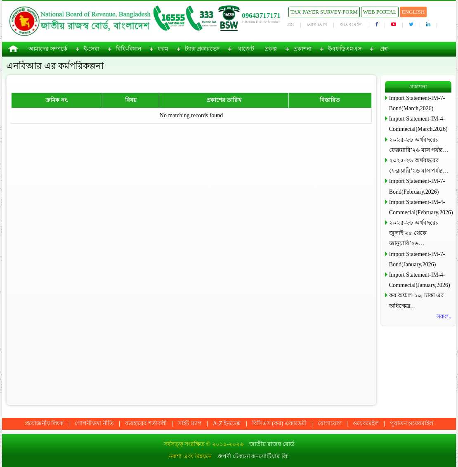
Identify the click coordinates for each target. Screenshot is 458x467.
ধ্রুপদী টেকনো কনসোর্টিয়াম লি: (252, 456)
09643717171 (261, 15)
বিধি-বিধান (128, 49)
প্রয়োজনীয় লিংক (44, 423)
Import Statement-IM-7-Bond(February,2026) (417, 186)
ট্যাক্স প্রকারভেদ (202, 49)
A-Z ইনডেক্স (227, 423)
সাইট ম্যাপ (190, 423)
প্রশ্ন (290, 24)
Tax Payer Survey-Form (324, 12)
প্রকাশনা (302, 49)
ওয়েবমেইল (351, 24)
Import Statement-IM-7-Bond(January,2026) (417, 259)
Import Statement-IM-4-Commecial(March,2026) (418, 124)
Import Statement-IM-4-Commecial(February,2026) (420, 207)
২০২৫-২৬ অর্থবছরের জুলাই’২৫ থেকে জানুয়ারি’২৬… (414, 233)
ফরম (163, 49)
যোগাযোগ (317, 24)
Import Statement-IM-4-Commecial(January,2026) (419, 280)
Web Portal (380, 12)
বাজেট (246, 49)
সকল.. (444, 316)
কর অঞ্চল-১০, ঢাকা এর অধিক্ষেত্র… (416, 300)
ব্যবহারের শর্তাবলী (146, 423)
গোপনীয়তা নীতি (94, 423)
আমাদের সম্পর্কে (47, 49)
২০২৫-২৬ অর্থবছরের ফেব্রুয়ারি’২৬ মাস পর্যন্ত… (419, 145)
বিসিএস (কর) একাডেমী (279, 423)
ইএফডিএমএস (344, 49)
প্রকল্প (270, 49)
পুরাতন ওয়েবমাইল (412, 423)
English (413, 12)
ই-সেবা (92, 49)
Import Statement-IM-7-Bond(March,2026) (417, 103)
